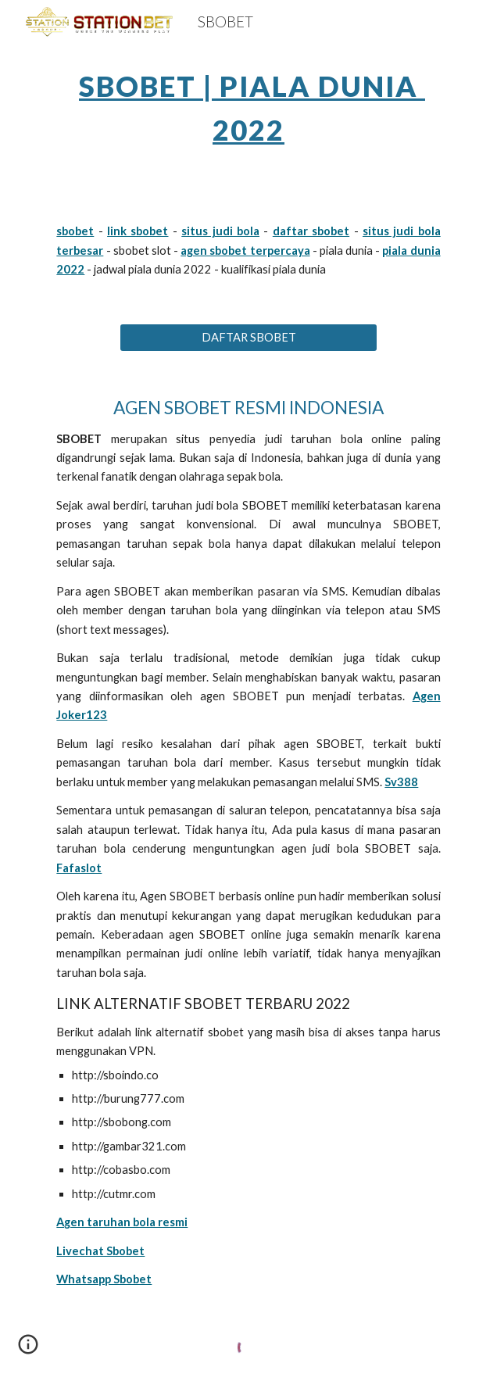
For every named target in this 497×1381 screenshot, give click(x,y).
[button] (28, 1349)
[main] (248, 103)
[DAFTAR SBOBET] (248, 338)
